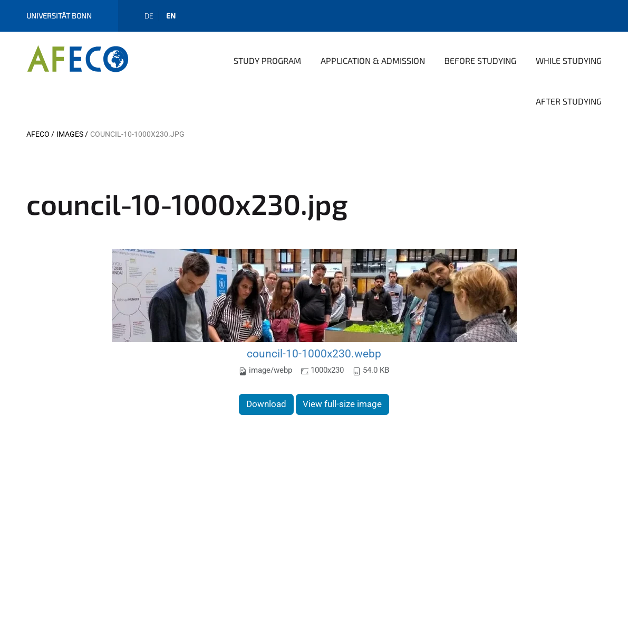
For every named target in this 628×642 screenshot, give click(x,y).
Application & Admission (373, 60)
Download (266, 404)
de (148, 15)
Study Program (267, 60)
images (69, 134)
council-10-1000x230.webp (314, 353)
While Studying (569, 60)
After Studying (569, 101)
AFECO (38, 134)
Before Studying (480, 60)
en (171, 15)
